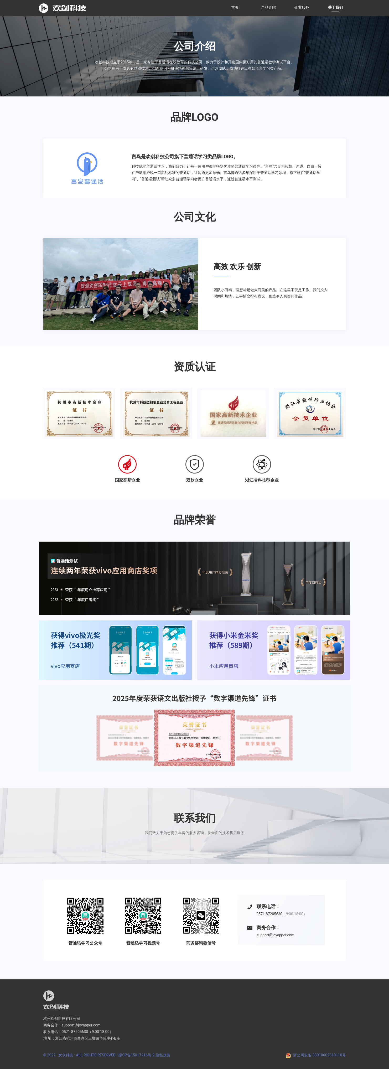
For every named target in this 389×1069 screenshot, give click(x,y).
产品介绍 (268, 7)
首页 (234, 7)
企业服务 (301, 7)
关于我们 (335, 7)
